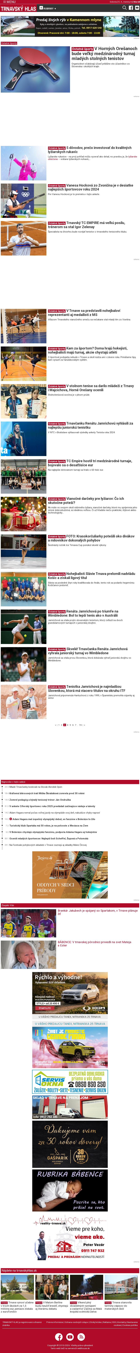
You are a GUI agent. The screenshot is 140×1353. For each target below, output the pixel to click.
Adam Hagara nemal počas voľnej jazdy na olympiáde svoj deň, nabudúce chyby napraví (54, 812)
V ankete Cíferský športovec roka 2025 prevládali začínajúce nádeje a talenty (52, 806)
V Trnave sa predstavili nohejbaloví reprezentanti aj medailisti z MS (84, 313)
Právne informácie (54, 1322)
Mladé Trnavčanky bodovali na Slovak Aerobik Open (35, 787)
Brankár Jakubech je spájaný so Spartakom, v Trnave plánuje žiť (98, 912)
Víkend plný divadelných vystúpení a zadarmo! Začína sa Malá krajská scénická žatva (86, 1307)
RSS (114, 1322)
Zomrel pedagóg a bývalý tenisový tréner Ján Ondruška (40, 799)
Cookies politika (130, 1325)
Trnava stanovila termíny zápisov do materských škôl (118, 1305)
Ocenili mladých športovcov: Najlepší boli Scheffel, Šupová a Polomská (48, 838)
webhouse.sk (83, 1348)
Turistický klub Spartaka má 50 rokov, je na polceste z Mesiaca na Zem (48, 825)
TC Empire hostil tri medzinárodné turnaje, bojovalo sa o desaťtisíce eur (90, 463)
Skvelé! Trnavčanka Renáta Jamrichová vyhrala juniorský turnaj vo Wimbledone (88, 651)
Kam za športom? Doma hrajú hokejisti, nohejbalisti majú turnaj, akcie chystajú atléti (87, 350)
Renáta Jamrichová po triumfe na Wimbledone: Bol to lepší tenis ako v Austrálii (83, 613)
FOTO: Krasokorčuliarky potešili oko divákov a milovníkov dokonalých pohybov (91, 538)
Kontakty (122, 1322)
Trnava (4, 1303)
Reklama (107, 1322)
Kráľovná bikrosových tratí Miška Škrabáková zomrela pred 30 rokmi (46, 793)
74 (80, 725)
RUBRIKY (47, 8)
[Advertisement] (27, 122)
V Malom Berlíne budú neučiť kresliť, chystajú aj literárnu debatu (51, 1305)
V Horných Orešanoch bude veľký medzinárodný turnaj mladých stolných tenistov (104, 53)
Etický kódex (96, 1322)
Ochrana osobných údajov (76, 1322)
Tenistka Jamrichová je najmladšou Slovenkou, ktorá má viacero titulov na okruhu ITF (86, 689)
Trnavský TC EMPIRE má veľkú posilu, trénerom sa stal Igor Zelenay (86, 225)
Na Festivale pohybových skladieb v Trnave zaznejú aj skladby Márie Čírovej (48, 845)
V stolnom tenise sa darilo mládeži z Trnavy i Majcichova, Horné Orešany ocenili (91, 388)
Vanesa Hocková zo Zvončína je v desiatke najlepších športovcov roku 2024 (90, 187)
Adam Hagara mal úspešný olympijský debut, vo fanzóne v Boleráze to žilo (52, 819)
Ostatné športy (9, 43)
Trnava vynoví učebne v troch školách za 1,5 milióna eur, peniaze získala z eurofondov (17, 1307)
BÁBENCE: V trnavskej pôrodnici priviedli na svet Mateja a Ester (94, 943)
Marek (137, 1)
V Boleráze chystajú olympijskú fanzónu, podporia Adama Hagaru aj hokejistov (53, 832)
